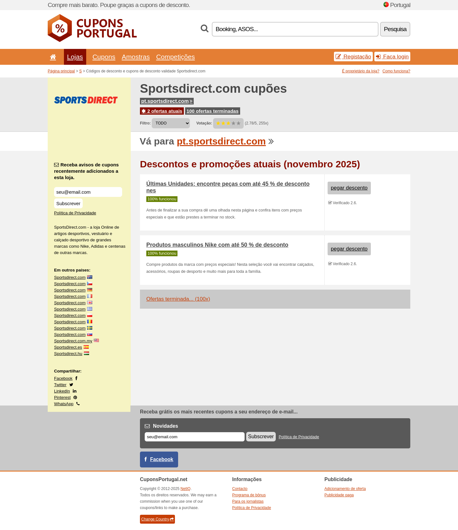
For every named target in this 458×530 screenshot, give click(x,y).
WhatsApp (63, 403)
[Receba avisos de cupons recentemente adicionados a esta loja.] (88, 192)
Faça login (392, 56)
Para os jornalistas (248, 501)
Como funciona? (396, 71)
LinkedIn (62, 391)
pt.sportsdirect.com (166, 101)
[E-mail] (195, 436)
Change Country (157, 519)
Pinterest (62, 397)
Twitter (60, 384)
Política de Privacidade (75, 213)
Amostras (136, 56)
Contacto (239, 488)
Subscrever (68, 203)
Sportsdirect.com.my (73, 341)
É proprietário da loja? (360, 71)
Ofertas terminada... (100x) (178, 299)
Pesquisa (395, 29)
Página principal (61, 71)
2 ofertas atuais (162, 111)
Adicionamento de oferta (345, 488)
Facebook (63, 378)
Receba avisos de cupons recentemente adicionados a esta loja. (86, 171)
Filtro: (145, 123)
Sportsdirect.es (68, 347)
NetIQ (186, 488)
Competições (175, 56)
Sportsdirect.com (70, 277)
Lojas (75, 56)
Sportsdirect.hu (68, 353)
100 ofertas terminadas (213, 111)
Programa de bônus (249, 495)
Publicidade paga (339, 495)
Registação (353, 56)
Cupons (104, 56)
